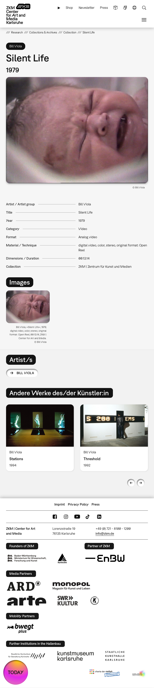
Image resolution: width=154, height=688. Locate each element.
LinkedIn (99, 516)
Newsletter (87, 8)
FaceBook (55, 516)
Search (144, 7)
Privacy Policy (78, 504)
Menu (144, 19)
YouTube (77, 516)
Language (134, 7)
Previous (131, 483)
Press (104, 8)
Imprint (59, 504)
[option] (29, 318)
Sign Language (125, 7)
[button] (77, 130)
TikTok (88, 516)
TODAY (15, 672)
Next (141, 483)
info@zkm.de (104, 533)
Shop (69, 8)
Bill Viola (25, 373)
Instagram (66, 516)
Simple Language (115, 7)
